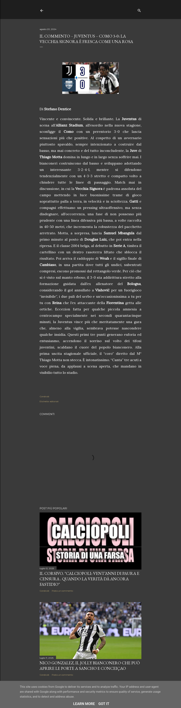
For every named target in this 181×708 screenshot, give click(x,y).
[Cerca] (139, 9)
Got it (103, 704)
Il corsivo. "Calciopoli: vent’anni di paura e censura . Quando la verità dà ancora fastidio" (89, 579)
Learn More (84, 704)
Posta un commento (62, 590)
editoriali (54, 401)
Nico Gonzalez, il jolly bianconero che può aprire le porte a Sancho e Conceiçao (90, 665)
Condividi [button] (44, 396)
